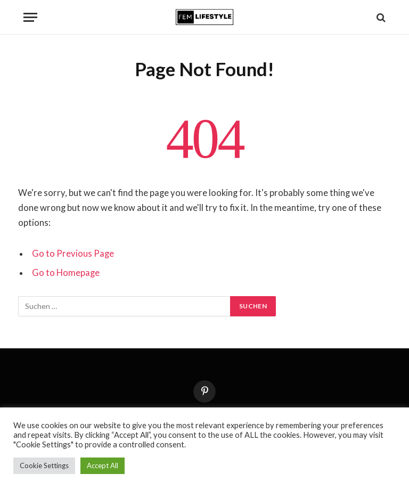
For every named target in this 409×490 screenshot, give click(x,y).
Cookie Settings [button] (44, 465)
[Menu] (30, 17)
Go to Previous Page (73, 253)
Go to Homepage (66, 272)
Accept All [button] (102, 465)
